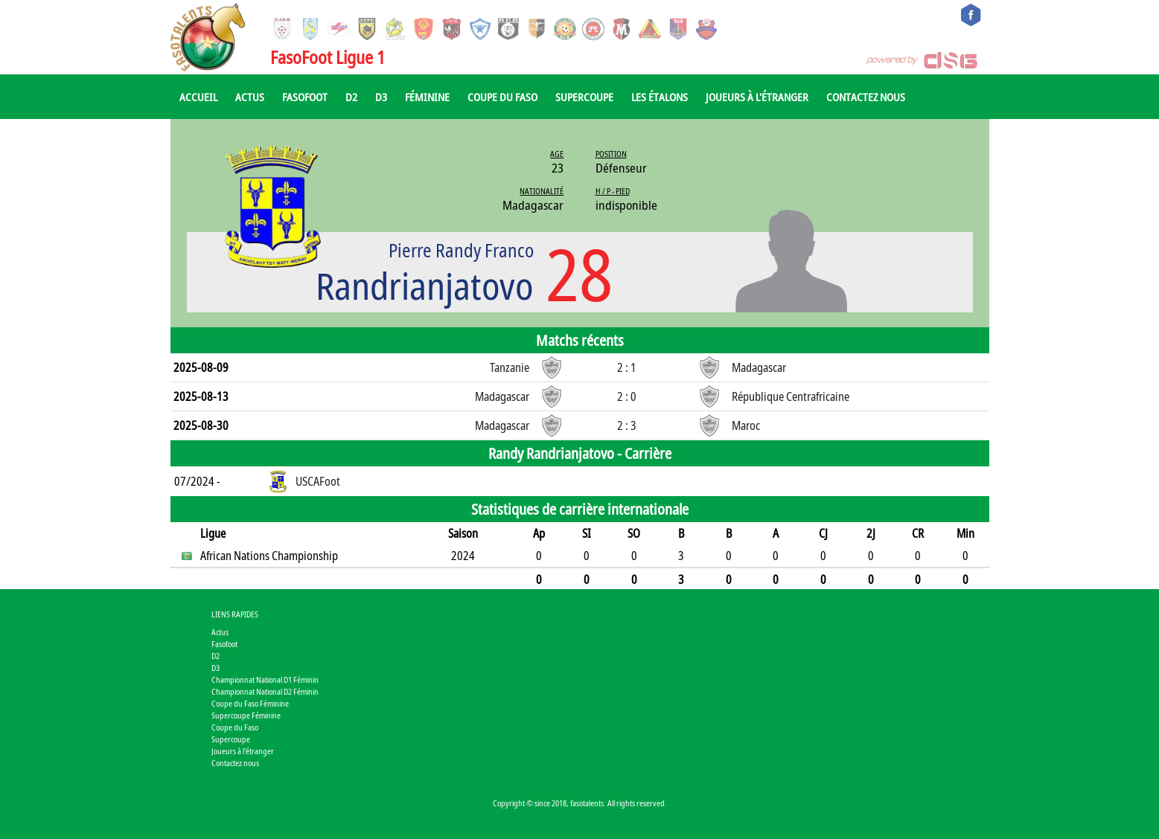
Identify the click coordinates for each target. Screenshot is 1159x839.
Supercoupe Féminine (246, 715)
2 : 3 (626, 425)
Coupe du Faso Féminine (250, 703)
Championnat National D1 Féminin (265, 679)
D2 (351, 96)
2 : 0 (626, 396)
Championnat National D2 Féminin (265, 691)
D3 (381, 96)
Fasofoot (305, 96)
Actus (249, 96)
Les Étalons (659, 96)
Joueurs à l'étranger (757, 96)
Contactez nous (865, 96)
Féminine (427, 96)
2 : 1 (626, 367)
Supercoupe (584, 96)
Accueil (198, 96)
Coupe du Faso (502, 96)
